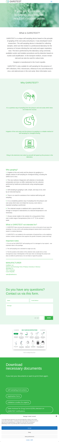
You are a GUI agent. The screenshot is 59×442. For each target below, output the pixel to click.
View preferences (29, 436)
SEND (49, 318)
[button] (56, 416)
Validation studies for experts (18, 402)
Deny (29, 432)
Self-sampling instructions (17, 390)
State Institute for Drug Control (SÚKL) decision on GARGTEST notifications (26, 409)
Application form (14, 396)
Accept (29, 428)
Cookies (28, 440)
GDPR (31, 440)
